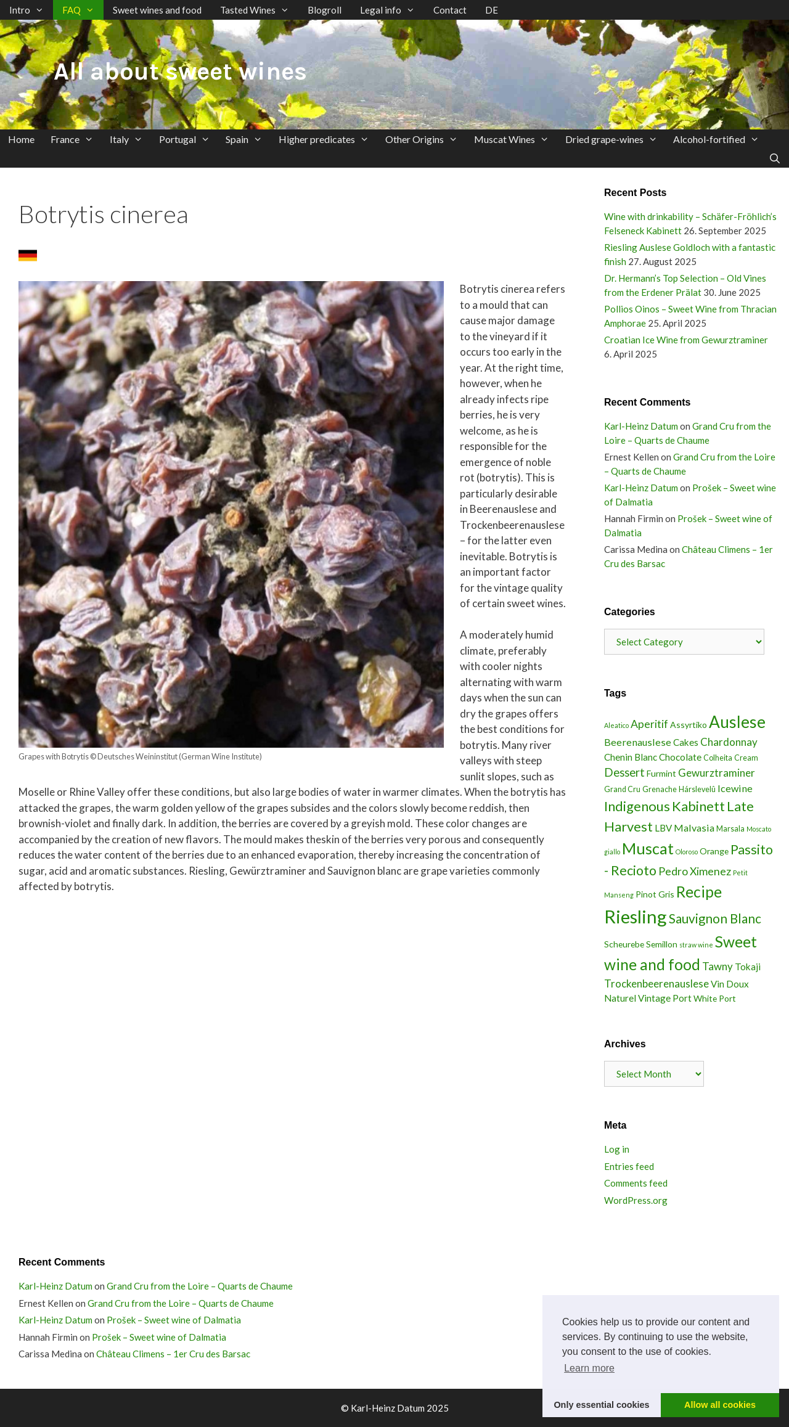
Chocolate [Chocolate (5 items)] (680, 757)
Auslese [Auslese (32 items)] (737, 722)
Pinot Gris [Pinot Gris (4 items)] (655, 894)
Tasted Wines (259, 10)
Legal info (392, 10)
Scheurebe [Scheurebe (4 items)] (624, 944)
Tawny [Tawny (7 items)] (717, 966)
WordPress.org (636, 1200)
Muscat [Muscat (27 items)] (648, 848)
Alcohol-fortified (720, 139)
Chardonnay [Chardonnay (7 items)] (729, 741)
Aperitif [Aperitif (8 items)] (649, 723)
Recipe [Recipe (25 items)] (699, 892)
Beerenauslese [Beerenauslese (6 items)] (637, 742)
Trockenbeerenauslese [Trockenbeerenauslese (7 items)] (656, 983)
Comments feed (636, 1182)
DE (491, 9)
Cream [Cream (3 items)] (746, 758)
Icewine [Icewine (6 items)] (735, 788)
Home (21, 139)
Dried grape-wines (615, 139)
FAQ (83, 10)
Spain (248, 139)
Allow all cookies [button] (720, 1405)
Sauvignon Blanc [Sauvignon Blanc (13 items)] (715, 918)
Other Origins (425, 139)
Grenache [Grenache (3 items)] (659, 789)
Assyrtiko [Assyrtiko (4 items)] (688, 724)
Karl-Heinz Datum (641, 425)
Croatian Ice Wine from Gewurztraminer (686, 339)
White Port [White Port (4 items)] (714, 998)
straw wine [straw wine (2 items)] (696, 945)
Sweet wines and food (157, 9)
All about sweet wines (180, 71)
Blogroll (324, 9)
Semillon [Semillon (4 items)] (661, 944)
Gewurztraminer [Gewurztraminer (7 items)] (716, 772)
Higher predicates (328, 139)
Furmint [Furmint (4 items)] (661, 773)
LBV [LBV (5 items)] (663, 827)
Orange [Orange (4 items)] (714, 851)
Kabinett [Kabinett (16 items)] (698, 806)
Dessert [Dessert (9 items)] (624, 772)
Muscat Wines (515, 139)
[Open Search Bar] (774, 158)
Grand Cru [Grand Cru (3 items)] (622, 789)
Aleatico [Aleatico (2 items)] (616, 725)
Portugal (188, 139)
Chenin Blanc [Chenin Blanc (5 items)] (630, 757)
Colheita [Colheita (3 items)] (717, 758)
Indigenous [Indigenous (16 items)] (637, 806)
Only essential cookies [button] (601, 1405)
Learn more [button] (589, 1368)
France (76, 139)
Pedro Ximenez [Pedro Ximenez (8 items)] (694, 871)
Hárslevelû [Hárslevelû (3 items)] (697, 789)
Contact (450, 9)
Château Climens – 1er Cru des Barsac (173, 1353)
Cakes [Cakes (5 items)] (685, 742)
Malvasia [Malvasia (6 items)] (694, 827)
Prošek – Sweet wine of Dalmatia (174, 1319)
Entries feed (629, 1166)
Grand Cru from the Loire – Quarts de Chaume (200, 1285)
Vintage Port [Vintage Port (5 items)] (665, 998)
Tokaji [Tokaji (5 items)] (748, 966)
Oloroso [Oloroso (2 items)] (687, 852)
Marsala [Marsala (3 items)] (730, 828)
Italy (130, 139)
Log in (616, 1149)
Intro (31, 10)
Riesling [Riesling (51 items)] (635, 916)
